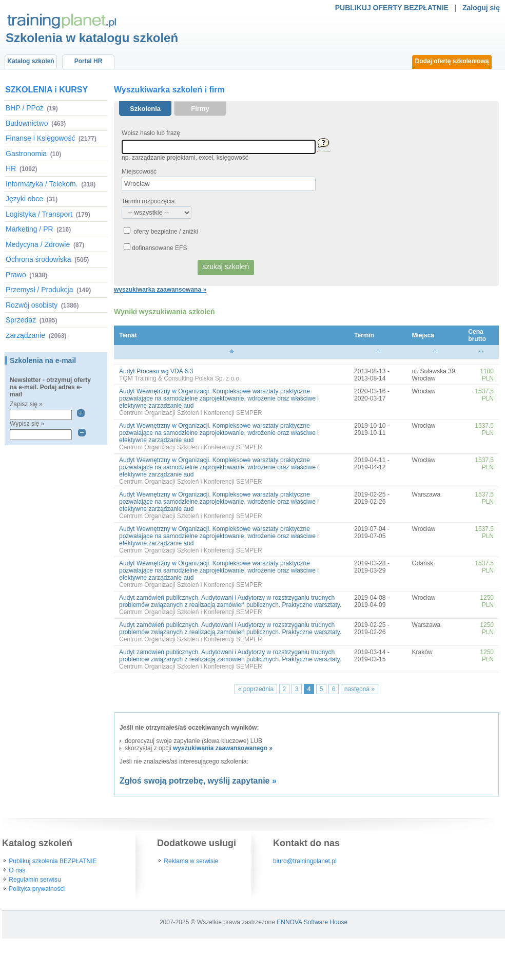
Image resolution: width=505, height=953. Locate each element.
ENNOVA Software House (312, 922)
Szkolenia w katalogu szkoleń (92, 38)
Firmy (200, 108)
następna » (359, 689)
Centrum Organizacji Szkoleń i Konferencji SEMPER (190, 412)
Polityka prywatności (37, 888)
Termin (364, 335)
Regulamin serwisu (35, 879)
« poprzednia (256, 689)
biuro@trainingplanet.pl (305, 861)
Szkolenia (145, 108)
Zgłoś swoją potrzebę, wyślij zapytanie (195, 780)
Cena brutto (477, 335)
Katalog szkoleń (30, 61)
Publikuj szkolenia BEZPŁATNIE (52, 861)
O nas (17, 870)
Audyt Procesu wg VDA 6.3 (156, 371)
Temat (128, 335)
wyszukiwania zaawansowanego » (223, 748)
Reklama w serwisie (191, 861)
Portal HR (88, 61)
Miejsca (423, 335)
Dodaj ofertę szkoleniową (452, 61)
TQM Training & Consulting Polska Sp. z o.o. (180, 378)
